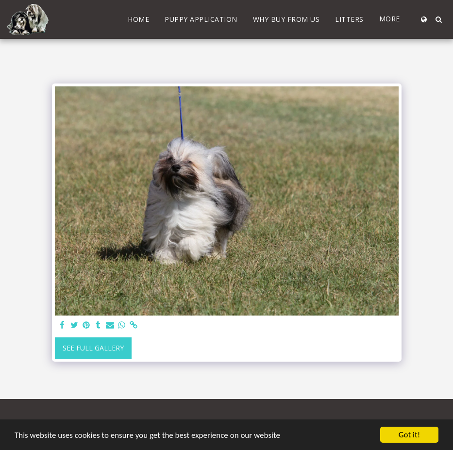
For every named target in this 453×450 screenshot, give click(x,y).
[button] (438, 19)
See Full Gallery (93, 347)
